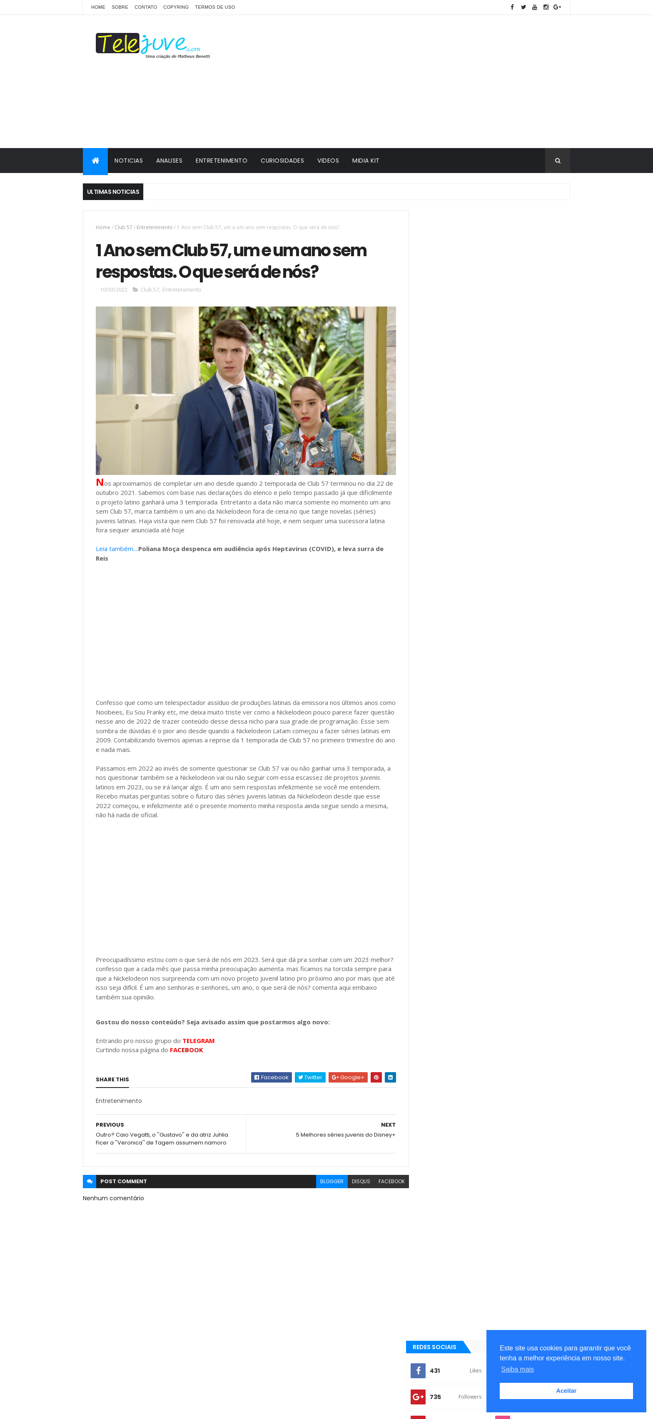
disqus (355, 1178)
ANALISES (169, 160)
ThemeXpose (129, 1407)
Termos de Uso (215, 7)
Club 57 (123, 227)
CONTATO (146, 7)
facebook (385, 1178)
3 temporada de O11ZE (451, 785)
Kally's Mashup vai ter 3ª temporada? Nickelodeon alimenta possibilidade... (509, 629)
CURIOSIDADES (282, 160)
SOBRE (120, 7)
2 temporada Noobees (452, 850)
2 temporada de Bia (516, 850)
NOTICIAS (129, 160)
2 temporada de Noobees (529, 864)
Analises (435, 813)
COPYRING (176, 7)
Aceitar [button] (566, 1390)
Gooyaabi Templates (214, 1407)
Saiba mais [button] (517, 1369)
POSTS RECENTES (457, 695)
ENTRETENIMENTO (221, 160)
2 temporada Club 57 (450, 771)
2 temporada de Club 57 (454, 864)
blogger (325, 1178)
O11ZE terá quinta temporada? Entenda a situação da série (511, 595)
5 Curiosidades (444, 799)
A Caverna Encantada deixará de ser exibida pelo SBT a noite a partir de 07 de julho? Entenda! (509, 666)
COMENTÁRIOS (532, 695)
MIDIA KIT (366, 160)
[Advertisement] (418, 81)
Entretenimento (155, 227)
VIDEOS (328, 160)
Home (98, 7)
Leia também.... (117, 546)
